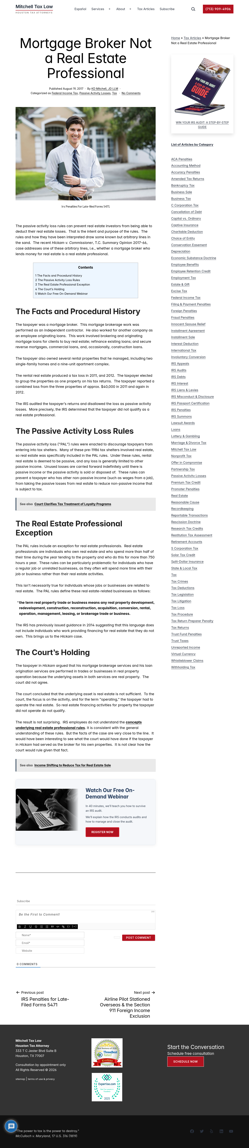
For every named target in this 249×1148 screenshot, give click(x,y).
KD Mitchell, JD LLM (104, 88)
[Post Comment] (138, 938)
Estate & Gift (180, 284)
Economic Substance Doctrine (193, 258)
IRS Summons (181, 416)
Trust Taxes (180, 641)
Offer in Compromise (186, 462)
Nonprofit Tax (181, 456)
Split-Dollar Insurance (187, 561)
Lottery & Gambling (185, 436)
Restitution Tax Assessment (191, 535)
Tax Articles (145, 9)
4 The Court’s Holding (49, 289)
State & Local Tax (184, 568)
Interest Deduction (184, 344)
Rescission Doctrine (186, 522)
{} (68, 926)
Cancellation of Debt (186, 212)
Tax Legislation (182, 594)
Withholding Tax (183, 667)
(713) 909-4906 (218, 9)
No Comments (131, 93)
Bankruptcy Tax (183, 185)
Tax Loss (177, 608)
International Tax (183, 350)
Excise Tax (179, 291)
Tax (114, 93)
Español (80, 9)
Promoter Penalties (185, 489)
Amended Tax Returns (187, 179)
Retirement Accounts (186, 542)
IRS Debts (178, 377)
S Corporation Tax (184, 548)
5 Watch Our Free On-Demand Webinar (61, 293)
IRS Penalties (181, 410)
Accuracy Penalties (185, 172)
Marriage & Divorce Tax (188, 443)
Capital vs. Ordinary (186, 218)
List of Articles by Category (192, 144)
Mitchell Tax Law (183, 449)
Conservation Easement (189, 245)
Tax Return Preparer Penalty (192, 621)
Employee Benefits (185, 264)
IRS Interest (179, 383)
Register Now (102, 832)
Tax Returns (180, 627)
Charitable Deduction (187, 232)
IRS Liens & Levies (184, 390)
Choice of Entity (183, 238)
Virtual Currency (183, 654)
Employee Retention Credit (190, 271)
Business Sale (181, 192)
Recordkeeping (182, 509)
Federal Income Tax (65, 93)
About (120, 9)
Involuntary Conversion (188, 357)
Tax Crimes (179, 581)
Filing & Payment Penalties (191, 304)
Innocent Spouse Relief (188, 324)
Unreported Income (185, 647)
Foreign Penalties (184, 311)
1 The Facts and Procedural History (58, 275)
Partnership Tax (183, 469)
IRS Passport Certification (190, 403)
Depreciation (180, 251)
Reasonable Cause (185, 502)
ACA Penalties (181, 159)
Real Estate (179, 496)
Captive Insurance (184, 225)
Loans (175, 429)
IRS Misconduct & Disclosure (192, 397)
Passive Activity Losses (94, 93)
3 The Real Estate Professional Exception (62, 284)
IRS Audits (178, 370)
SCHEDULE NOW (185, 1061)
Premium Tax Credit (186, 482)
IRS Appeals (180, 363)
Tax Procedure (182, 614)
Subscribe (167, 9)
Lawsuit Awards (183, 423)
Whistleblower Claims (187, 661)
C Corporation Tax (185, 205)
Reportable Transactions (189, 515)
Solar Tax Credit (183, 555)
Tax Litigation (181, 601)
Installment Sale (183, 337)
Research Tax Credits (187, 528)
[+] (74, 926)
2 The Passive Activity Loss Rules (57, 280)
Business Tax (181, 199)
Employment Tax (183, 278)
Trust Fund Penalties (186, 634)
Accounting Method (185, 165)
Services (97, 9)
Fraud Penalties (182, 317)
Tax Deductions (182, 588)
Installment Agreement (188, 331)
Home (175, 38)
